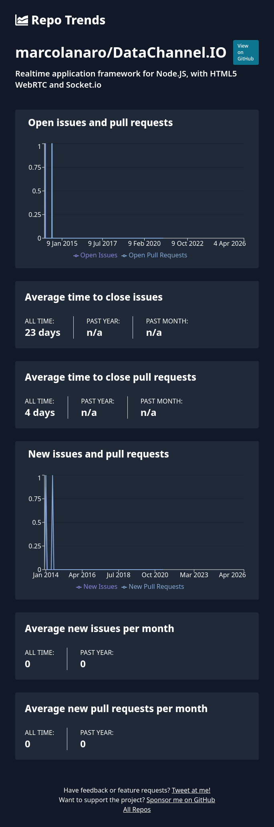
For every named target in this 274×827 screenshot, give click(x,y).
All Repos (137, 809)
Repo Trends (60, 20)
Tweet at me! (191, 790)
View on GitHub (246, 52)
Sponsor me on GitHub (181, 799)
